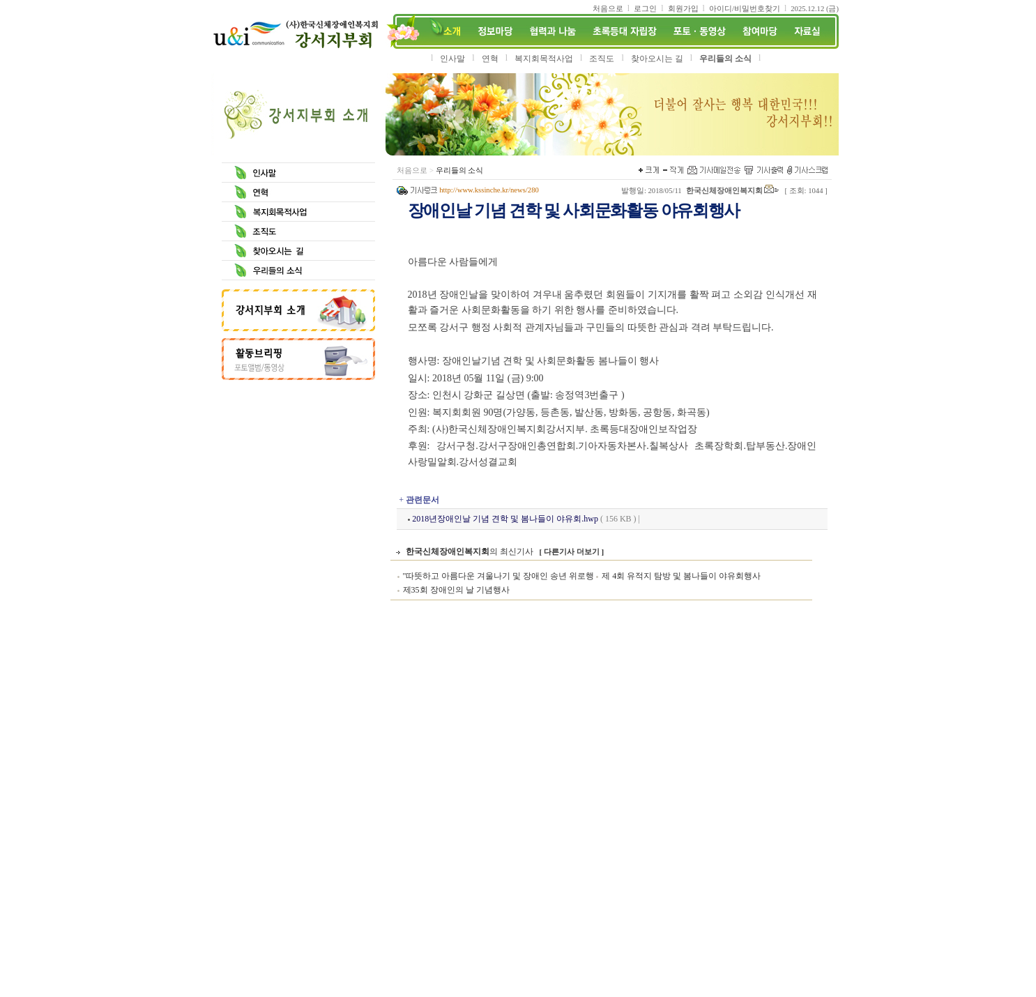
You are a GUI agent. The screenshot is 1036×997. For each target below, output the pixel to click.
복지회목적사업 (544, 58)
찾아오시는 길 (657, 58)
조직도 (601, 58)
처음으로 (412, 170)
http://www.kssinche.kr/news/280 (489, 190)
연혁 (490, 58)
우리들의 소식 (725, 58)
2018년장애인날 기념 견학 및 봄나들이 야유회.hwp (505, 519)
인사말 (452, 58)
